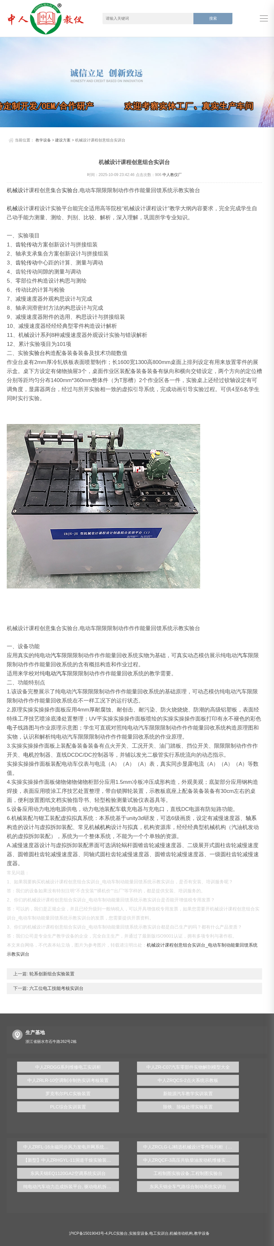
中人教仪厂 (172, 174)
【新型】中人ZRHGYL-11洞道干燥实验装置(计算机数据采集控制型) (71, 1160)
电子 (12, 728)
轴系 (251, 818)
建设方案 (63, 140)
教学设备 (43, 140)
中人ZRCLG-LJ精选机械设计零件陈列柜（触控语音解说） (191, 1146)
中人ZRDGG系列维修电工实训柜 (68, 1067)
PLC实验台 (118, 1233)
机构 (105, 827)
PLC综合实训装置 (68, 1106)
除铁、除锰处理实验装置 (188, 1106)
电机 (28, 755)
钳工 (44, 818)
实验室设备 (138, 1233)
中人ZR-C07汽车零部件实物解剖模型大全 (188, 1067)
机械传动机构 (181, 1233)
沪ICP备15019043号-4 (88, 1233)
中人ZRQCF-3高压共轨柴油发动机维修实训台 (189, 1160)
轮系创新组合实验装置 (51, 973)
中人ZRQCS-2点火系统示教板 (188, 1080)
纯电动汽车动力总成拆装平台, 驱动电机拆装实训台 (71, 1186)
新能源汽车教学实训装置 (188, 1093)
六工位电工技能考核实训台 (55, 988)
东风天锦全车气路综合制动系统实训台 (188, 1186)
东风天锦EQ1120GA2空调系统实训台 (67, 1173)
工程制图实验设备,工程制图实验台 (187, 1173)
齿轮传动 (26, 245)
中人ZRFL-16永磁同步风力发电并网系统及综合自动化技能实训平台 (71, 1146)
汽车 (56, 655)
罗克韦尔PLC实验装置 (67, 1093)
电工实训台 (159, 1233)
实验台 (70, 190)
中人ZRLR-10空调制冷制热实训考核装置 (68, 1080)
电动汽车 (56, 673)
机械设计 (18, 190)
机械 (12, 208)
